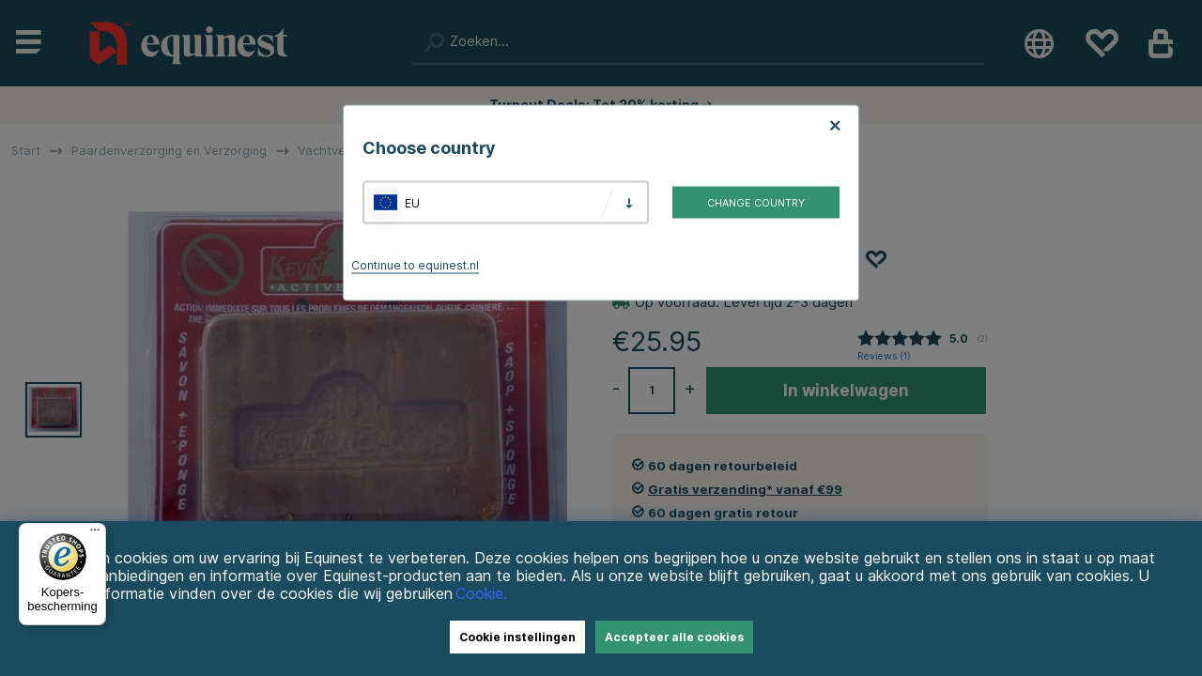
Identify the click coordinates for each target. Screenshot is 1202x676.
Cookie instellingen (517, 637)
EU (412, 202)
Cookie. (481, 594)
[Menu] (95, 534)
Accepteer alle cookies (674, 637)
